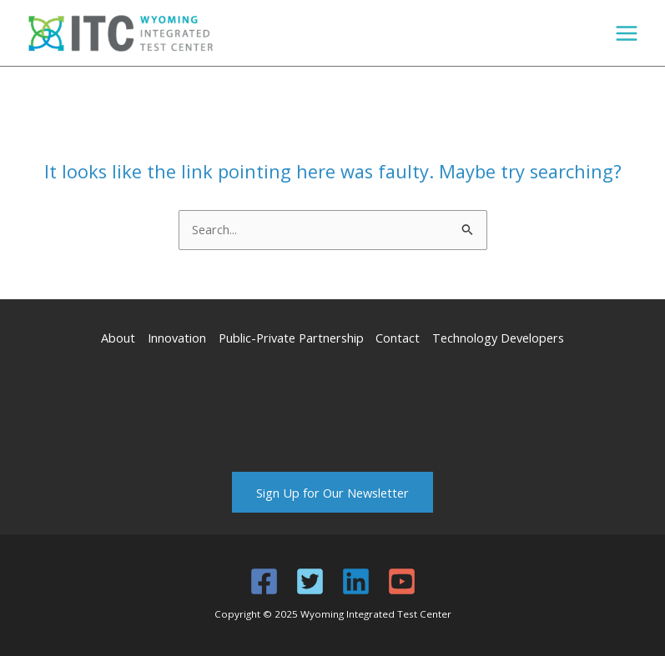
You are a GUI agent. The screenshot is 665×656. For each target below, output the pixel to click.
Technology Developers (498, 337)
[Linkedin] (355, 581)
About (118, 337)
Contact (397, 337)
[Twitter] (310, 581)
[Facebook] (264, 581)
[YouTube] (401, 581)
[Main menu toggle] (626, 33)
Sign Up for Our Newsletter (332, 491)
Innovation (177, 337)
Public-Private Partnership (291, 337)
